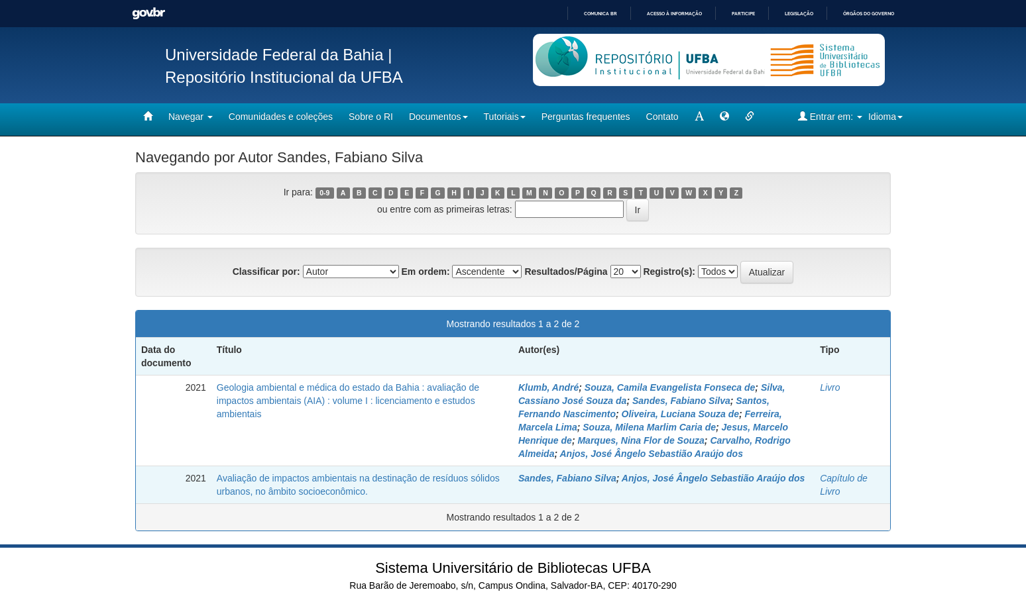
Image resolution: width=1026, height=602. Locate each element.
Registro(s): (669, 271)
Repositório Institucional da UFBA (284, 77)
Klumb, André (548, 387)
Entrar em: (830, 116)
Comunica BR (600, 14)
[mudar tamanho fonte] (699, 116)
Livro (830, 387)
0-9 (324, 193)
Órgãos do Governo (868, 14)
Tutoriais (505, 116)
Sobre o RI (371, 116)
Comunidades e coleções (281, 116)
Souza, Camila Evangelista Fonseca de (670, 387)
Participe (743, 14)
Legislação (799, 14)
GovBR (148, 13)
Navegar (190, 116)
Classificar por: (266, 271)
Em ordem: (425, 271)
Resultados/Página (565, 271)
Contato (662, 116)
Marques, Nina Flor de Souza (640, 440)
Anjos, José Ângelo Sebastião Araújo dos (651, 453)
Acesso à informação (674, 14)
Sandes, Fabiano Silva (681, 400)
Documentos (438, 116)
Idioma (885, 116)
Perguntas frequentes (586, 116)
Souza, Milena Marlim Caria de (649, 427)
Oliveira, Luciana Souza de (680, 414)
